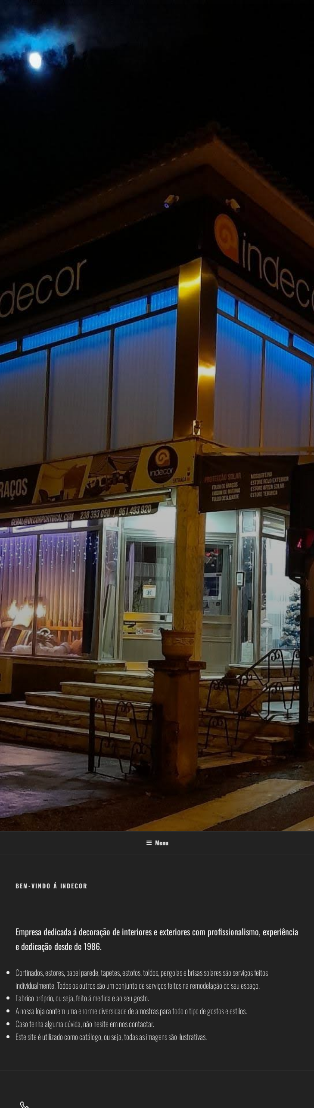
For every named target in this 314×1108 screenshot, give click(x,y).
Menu (157, 842)
